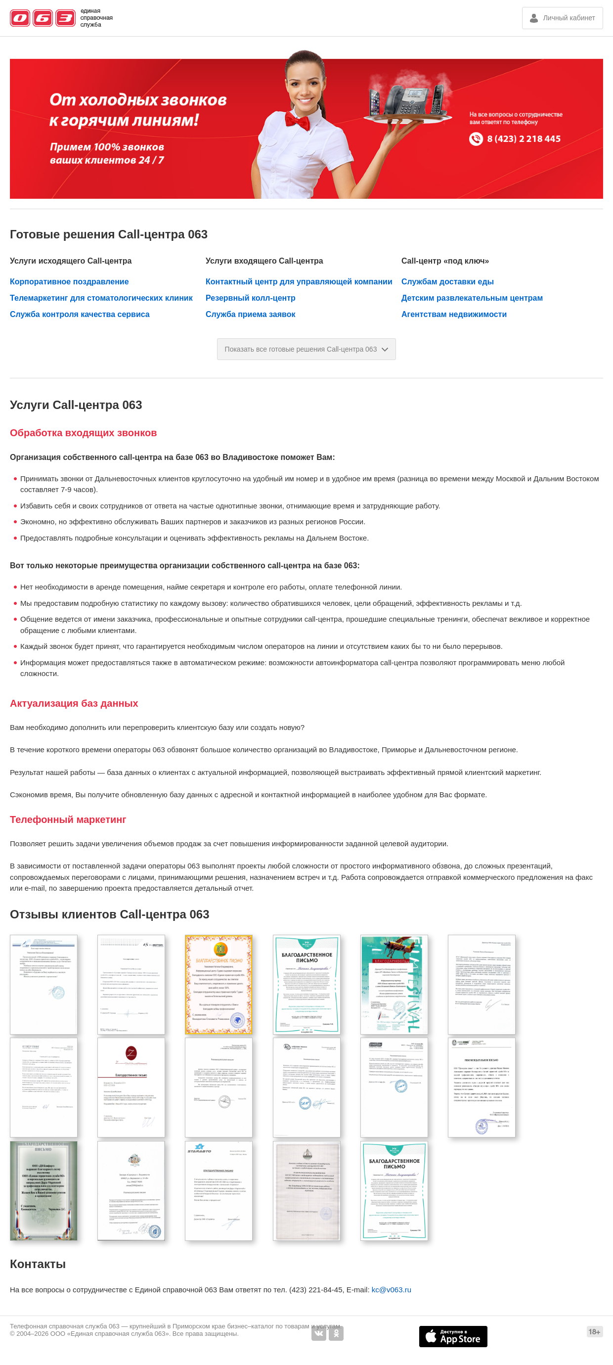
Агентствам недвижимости (454, 314)
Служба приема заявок (250, 314)
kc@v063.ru (391, 1289)
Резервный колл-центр (251, 298)
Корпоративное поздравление (69, 281)
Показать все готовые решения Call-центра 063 (307, 349)
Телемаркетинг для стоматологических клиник (101, 298)
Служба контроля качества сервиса (80, 314)
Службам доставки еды (447, 281)
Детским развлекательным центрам (472, 298)
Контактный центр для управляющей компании (299, 281)
